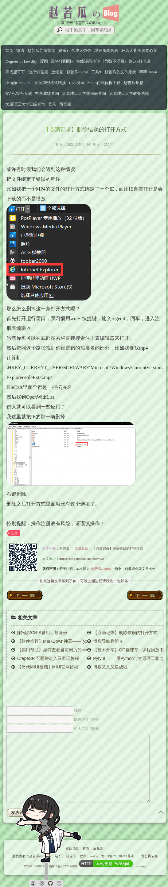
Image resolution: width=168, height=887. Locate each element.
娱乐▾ (63, 50)
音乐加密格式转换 (50, 82)
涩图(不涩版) (114, 61)
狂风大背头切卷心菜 (139, 50)
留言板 (65, 104)
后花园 (98, 848)
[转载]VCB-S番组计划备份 (42, 632)
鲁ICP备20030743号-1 (117, 856)
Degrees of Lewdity (21, 61)
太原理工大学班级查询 (25, 104)
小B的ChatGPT (18, 82)
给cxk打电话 (139, 61)
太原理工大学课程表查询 (84, 93)
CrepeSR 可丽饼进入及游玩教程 (48, 658)
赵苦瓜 (64, 548)
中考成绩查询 (47, 93)
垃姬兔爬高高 (106, 50)
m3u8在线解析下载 (104, 82)
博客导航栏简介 (108, 641)
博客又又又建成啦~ (111, 666)
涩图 (44, 61)
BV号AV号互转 (18, 93)
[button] (33, 883)
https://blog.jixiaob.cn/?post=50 (81, 558)
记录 (14, 533)
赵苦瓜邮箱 (133, 82)
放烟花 (57, 72)
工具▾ (96, 72)
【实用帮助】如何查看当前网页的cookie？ (57, 649)
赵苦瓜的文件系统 (120, 72)
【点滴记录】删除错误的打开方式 (117, 548)
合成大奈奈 (81, 50)
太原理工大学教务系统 (129, 93)
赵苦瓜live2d (77, 72)
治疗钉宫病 (38, 72)
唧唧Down (148, 72)
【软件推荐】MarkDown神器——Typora (55, 641)
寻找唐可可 (15, 72)
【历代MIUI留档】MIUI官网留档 (47, 666)
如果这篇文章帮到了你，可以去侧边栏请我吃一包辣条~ (85, 581)
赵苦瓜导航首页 (41, 50)
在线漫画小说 (88, 61)
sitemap (141, 866)
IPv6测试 (77, 82)
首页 (9, 50)
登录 (52, 104)
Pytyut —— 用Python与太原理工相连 (128, 658)
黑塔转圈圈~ (62, 61)
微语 (20, 50)
